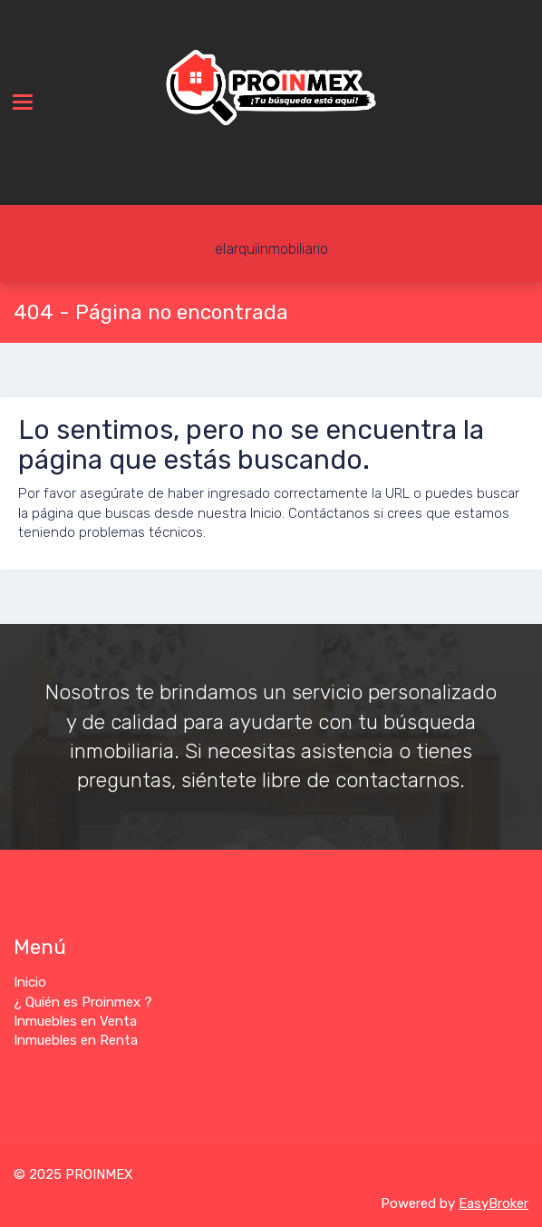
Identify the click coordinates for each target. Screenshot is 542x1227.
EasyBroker (493, 1203)
